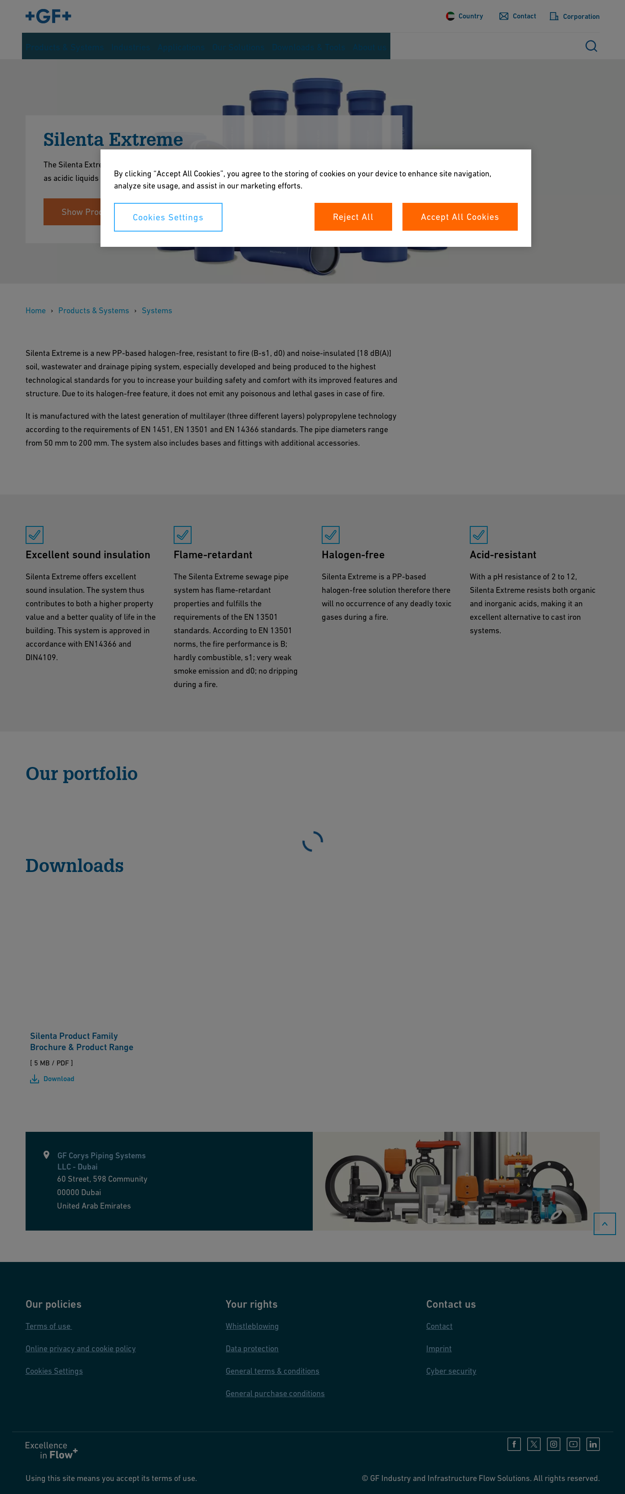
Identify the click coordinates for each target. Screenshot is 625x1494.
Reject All (353, 217)
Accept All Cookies (460, 217)
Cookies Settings (168, 217)
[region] (316, 198)
